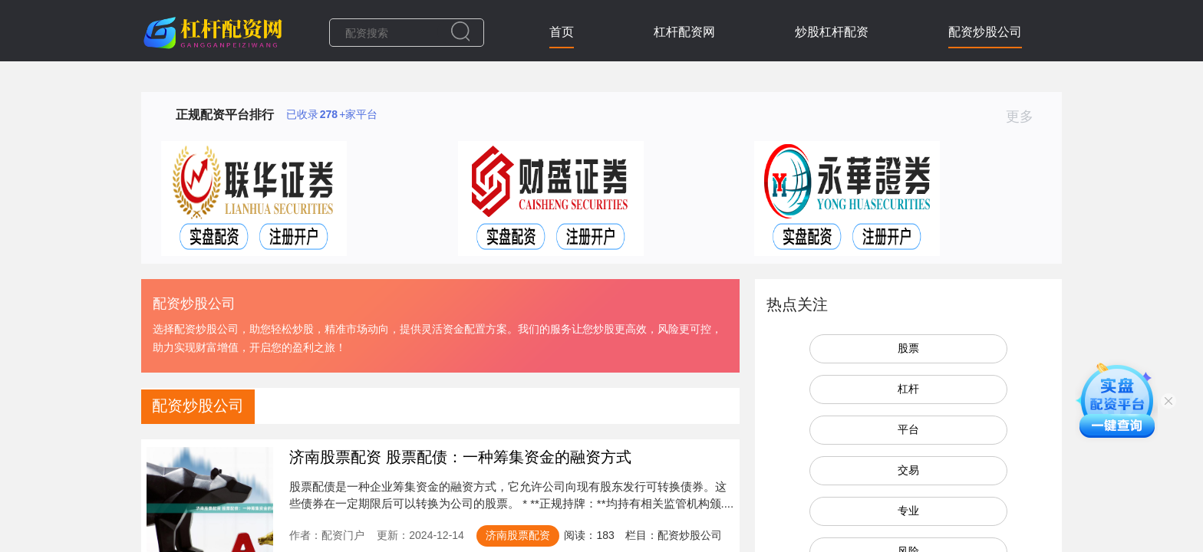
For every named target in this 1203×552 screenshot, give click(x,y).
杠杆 (908, 389)
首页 (561, 31)
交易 (908, 470)
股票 (908, 348)
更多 (1026, 116)
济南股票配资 (518, 535)
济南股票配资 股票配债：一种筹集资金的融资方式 (460, 457)
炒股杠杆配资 (831, 31)
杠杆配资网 (684, 31)
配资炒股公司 (985, 31)
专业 (908, 510)
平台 (908, 429)
